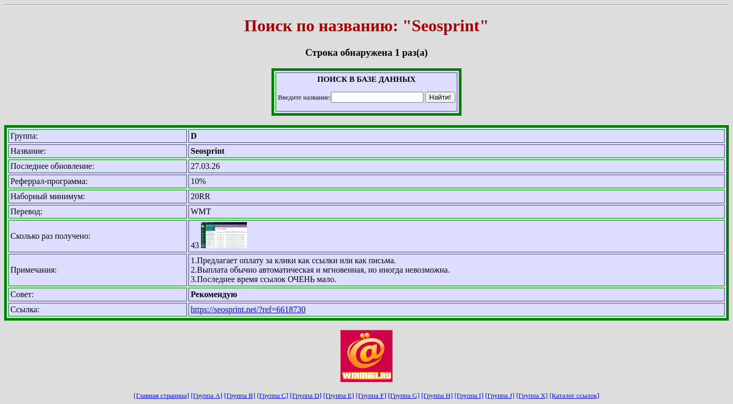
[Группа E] (338, 395)
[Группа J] (499, 395)
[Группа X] (532, 395)
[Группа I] (469, 395)
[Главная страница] (161, 395)
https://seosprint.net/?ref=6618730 (248, 309)
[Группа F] (371, 395)
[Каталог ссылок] (574, 395)
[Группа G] (404, 395)
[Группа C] (272, 395)
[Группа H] (437, 395)
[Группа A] (206, 395)
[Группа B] (239, 395)
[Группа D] (306, 395)
